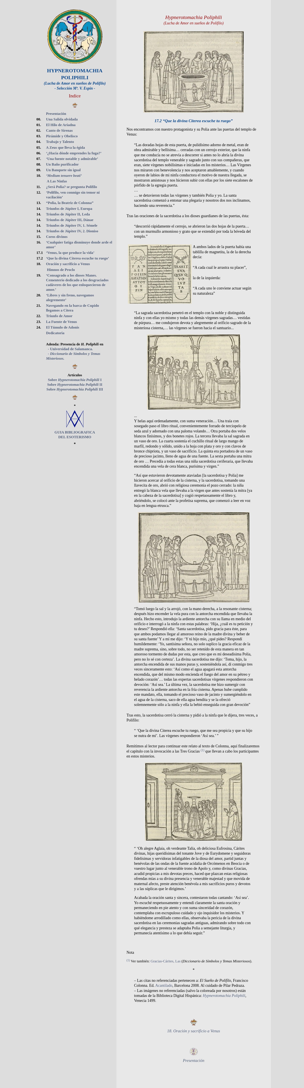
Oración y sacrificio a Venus (68, 264)
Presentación (56, 114)
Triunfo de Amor (59, 316)
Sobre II (74, 385)
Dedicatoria (55, 333)
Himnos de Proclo (60, 270)
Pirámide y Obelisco (62, 136)
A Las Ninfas (56, 181)
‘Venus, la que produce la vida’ (70, 253)
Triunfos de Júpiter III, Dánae (69, 220)
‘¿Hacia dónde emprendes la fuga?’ (74, 153)
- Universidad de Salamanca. (69, 349)
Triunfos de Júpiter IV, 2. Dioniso (72, 231)
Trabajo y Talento (60, 142)
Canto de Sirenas (59, 130)
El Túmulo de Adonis (62, 327)
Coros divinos (56, 237)
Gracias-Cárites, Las (166, 961)
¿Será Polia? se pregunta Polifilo (71, 187)
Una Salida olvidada (62, 119)
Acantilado (163, 985)
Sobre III (74, 389)
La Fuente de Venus (61, 322)
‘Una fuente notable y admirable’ (72, 159)
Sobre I (75, 380)
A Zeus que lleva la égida (65, 147)
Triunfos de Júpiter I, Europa (69, 209)
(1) (202, 750)
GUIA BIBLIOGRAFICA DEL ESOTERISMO (74, 432)
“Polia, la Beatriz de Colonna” (70, 203)
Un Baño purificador (62, 164)
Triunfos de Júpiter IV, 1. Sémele (71, 225)
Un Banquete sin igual (63, 170)
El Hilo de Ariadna (61, 125)
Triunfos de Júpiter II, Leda (68, 214)
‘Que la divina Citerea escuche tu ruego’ (77, 258)
